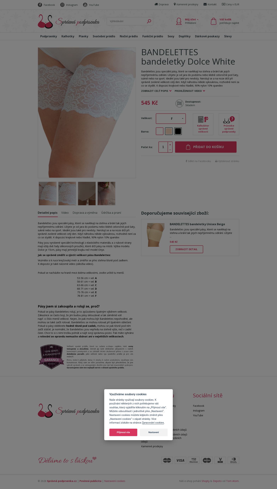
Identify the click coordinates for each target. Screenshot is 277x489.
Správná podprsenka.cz (62, 481)
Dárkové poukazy (207, 36)
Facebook (46, 5)
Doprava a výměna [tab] (85, 213)
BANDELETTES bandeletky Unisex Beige (197, 224)
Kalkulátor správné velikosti (203, 128)
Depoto (217, 481)
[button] (171, 118)
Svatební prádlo (104, 36)
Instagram (69, 5)
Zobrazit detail (186, 249)
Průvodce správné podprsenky (229, 128)
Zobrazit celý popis (154, 91)
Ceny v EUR (230, 4)
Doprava (162, 4)
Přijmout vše (123, 432)
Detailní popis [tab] (47, 213)
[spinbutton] (163, 147)
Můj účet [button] (191, 21)
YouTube (91, 5)
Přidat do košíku (208, 147)
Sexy (171, 36)
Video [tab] (65, 213)
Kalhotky (67, 36)
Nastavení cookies (114, 481)
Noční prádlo (129, 36)
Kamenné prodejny (186, 4)
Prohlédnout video (188, 91)
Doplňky (184, 36)
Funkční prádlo (152, 36)
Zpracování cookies (153, 422)
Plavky (83, 36)
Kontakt (210, 4)
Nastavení (153, 432)
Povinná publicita (90, 481)
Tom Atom (232, 481)
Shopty (206, 481)
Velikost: (146, 118)
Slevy (228, 36)
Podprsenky (48, 36)
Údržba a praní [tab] (111, 213)
